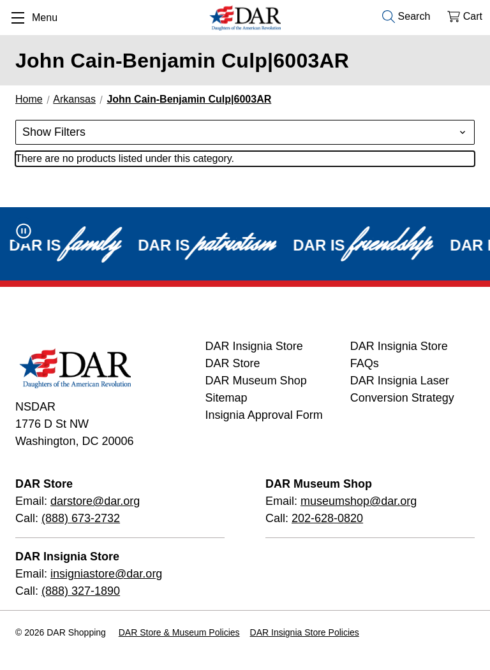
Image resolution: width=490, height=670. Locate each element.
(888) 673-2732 (80, 518)
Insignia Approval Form (264, 415)
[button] (245, 132)
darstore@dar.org (95, 501)
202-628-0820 (327, 518)
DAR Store (232, 363)
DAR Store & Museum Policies (179, 632)
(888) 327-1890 (80, 591)
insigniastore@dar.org (106, 573)
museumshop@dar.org (359, 501)
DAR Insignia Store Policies (304, 632)
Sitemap (226, 397)
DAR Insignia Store (254, 346)
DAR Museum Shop (256, 380)
